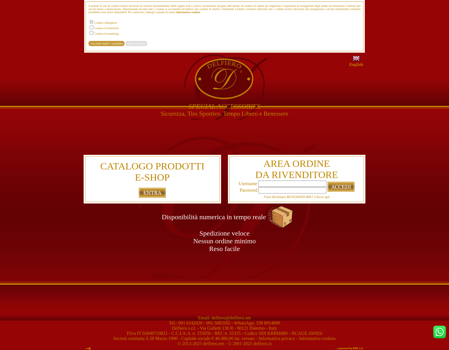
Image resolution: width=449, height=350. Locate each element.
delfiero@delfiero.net (230, 317)
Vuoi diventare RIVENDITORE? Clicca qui (296, 197)
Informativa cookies (317, 338)
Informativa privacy (277, 338)
